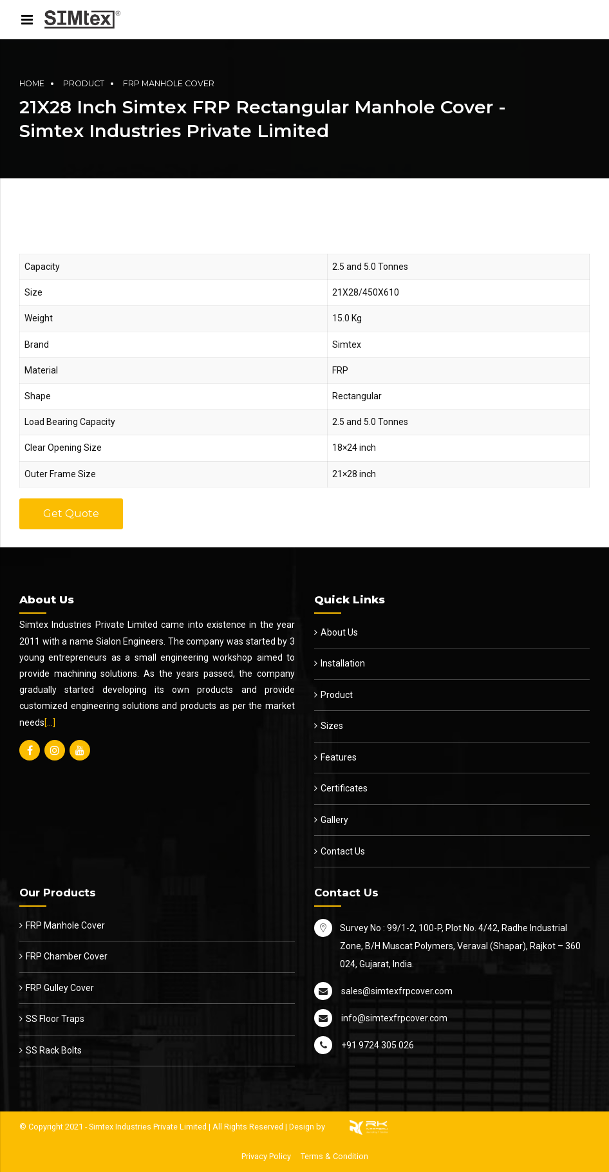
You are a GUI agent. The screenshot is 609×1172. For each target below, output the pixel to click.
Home (31, 83)
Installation (343, 663)
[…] (49, 722)
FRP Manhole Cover (168, 83)
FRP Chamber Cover (67, 956)
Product (83, 83)
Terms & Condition (334, 1156)
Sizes (332, 726)
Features (339, 757)
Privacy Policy (266, 1156)
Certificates (344, 788)
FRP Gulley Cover (60, 988)
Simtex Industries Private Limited (148, 1126)
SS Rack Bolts (54, 1050)
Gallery (334, 820)
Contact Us (343, 851)
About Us (339, 632)
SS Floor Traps (55, 1019)
